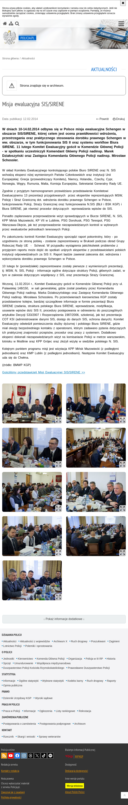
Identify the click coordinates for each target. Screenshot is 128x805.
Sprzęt (7, 663)
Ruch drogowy (79, 641)
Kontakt (7, 730)
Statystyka (8, 674)
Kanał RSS (4, 756)
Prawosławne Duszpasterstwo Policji (89, 667)
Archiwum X (60, 641)
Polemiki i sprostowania (38, 645)
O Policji (7, 652)
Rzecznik (8, 736)
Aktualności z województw (35, 641)
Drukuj (119, 119)
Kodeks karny (75, 680)
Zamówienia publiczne (15, 717)
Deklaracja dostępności (76, 771)
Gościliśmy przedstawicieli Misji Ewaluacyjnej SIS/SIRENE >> (43, 372)
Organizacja (75, 658)
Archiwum (80, 723)
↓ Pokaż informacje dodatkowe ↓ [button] (64, 619)
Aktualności (28, 58)
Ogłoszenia (45, 711)
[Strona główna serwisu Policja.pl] (5, 23)
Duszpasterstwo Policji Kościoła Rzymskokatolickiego (33, 667)
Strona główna (10, 58)
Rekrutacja (85, 711)
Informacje (9, 680)
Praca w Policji (11, 704)
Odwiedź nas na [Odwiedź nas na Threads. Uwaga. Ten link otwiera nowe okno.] (30, 756)
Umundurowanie (23, 663)
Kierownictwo (25, 658)
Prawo (6, 692)
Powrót (102, 119)
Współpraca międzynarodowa (54, 663)
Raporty (111, 680)
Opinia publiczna (12, 685)
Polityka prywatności (11, 797)
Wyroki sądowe (44, 698)
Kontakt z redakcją (10, 771)
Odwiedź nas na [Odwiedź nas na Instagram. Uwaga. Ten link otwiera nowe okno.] (24, 756)
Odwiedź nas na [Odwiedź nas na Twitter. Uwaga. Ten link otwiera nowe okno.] (37, 756)
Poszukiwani (98, 641)
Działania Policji (12, 635)
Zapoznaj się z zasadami (13, 792)
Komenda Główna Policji (51, 658)
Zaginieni (114, 641)
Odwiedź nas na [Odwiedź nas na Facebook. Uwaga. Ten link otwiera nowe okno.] (17, 756)
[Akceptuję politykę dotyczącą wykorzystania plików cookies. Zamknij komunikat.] (123, 3)
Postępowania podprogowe (55, 723)
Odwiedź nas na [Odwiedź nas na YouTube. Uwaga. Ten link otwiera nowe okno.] (11, 756)
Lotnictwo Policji (12, 645)
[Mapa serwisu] (11, 23)
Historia (111, 658)
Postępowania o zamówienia (19, 723)
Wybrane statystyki (53, 680)
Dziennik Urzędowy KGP (17, 698)
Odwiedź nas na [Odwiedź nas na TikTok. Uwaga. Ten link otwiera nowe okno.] (44, 756)
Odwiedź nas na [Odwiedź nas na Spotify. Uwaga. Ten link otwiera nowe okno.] (50, 756)
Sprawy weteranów (50, 736)
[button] (121, 24)
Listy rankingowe (65, 711)
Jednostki (8, 658)
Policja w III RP (94, 658)
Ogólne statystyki (29, 680)
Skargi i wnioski (26, 736)
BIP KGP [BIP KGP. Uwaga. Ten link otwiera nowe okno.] (79, 756)
